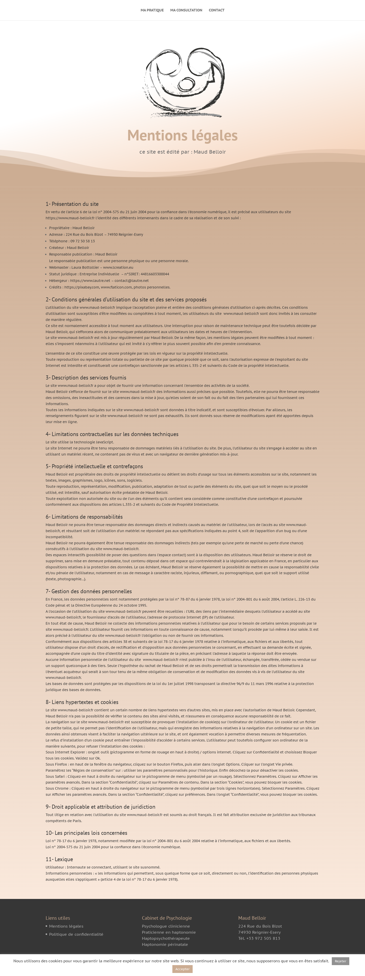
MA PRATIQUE (152, 10)
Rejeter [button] (340, 961)
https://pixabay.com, (82, 287)
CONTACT (217, 10)
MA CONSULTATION (186, 10)
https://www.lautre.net (90, 280)
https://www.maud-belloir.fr (70, 218)
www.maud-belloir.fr (241, 313)
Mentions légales (66, 926)
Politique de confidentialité (76, 934)
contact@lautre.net (132, 280)
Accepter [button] (182, 969)
